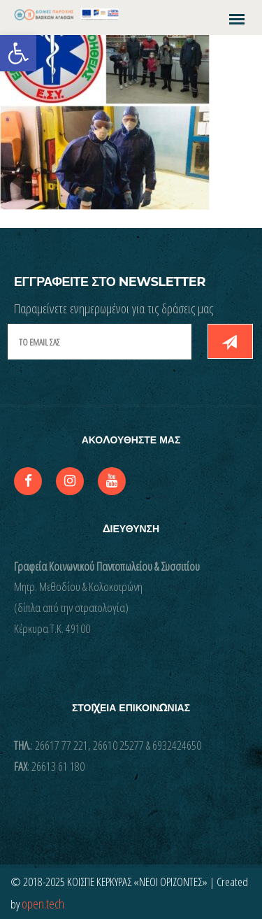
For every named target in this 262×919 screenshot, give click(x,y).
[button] (18, 53)
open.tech (43, 904)
